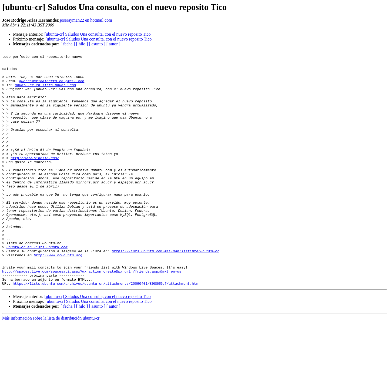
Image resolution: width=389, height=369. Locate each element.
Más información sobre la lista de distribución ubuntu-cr (50, 364)
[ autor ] (113, 44)
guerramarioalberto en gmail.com (51, 86)
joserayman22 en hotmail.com (86, 20)
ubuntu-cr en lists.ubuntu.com (45, 91)
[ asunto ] (97, 44)
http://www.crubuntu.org (58, 295)
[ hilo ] (82, 44)
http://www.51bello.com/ (35, 178)
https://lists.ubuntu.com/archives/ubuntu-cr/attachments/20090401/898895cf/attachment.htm (105, 329)
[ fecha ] (68, 44)
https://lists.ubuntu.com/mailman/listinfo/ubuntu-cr (165, 290)
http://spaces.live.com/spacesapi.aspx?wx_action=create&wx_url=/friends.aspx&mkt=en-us (91, 315)
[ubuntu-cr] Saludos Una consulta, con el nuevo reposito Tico (97, 34)
